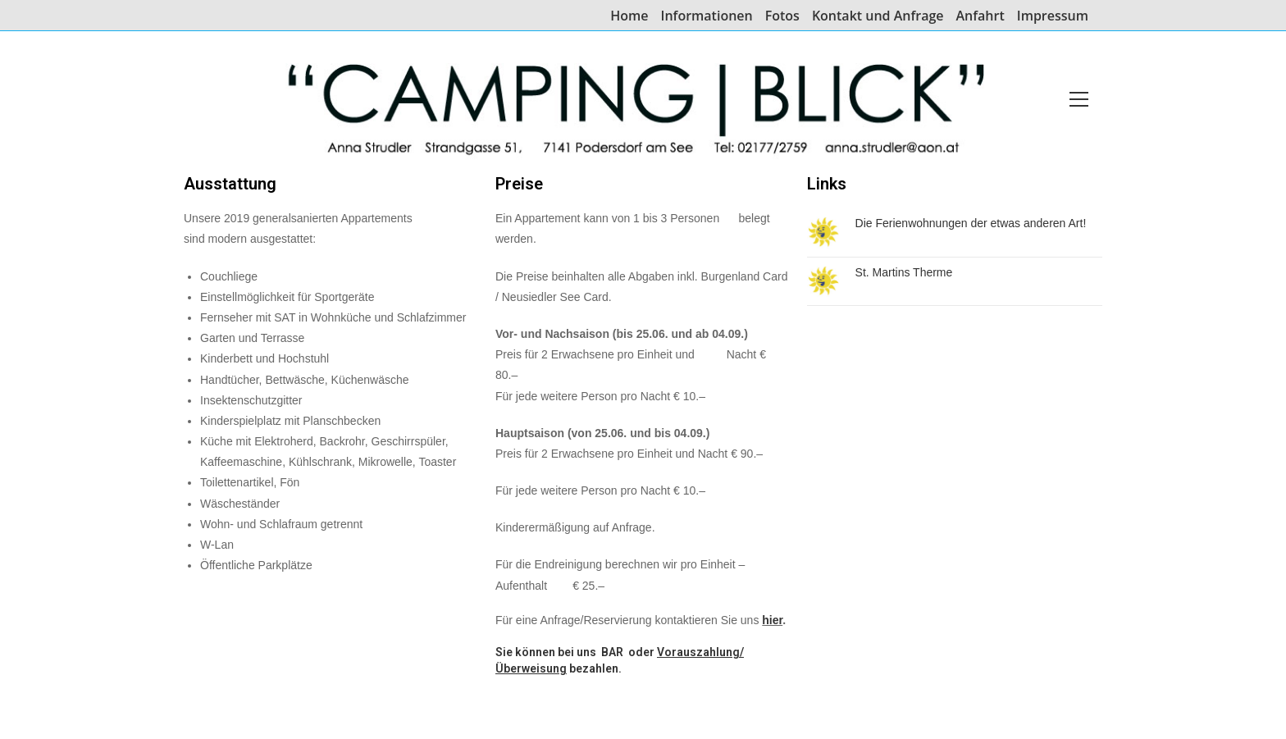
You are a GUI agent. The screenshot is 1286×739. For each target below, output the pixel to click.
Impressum (1052, 16)
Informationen (707, 16)
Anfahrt (980, 16)
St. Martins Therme (904, 272)
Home (629, 16)
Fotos (782, 16)
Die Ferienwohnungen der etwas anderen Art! (971, 223)
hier (772, 620)
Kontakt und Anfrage (878, 16)
